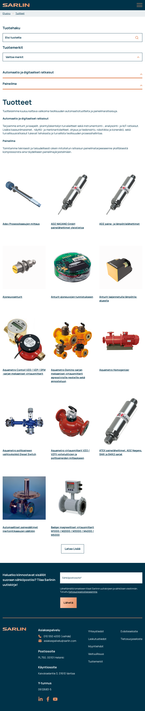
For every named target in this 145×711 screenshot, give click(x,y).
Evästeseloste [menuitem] (129, 631)
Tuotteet (20, 13)
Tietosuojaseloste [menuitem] (131, 639)
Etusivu (6, 13)
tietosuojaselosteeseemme (83, 591)
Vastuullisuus (96, 654)
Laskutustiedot (97, 639)
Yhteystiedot (96, 631)
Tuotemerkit (95, 661)
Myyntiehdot (95, 646)
